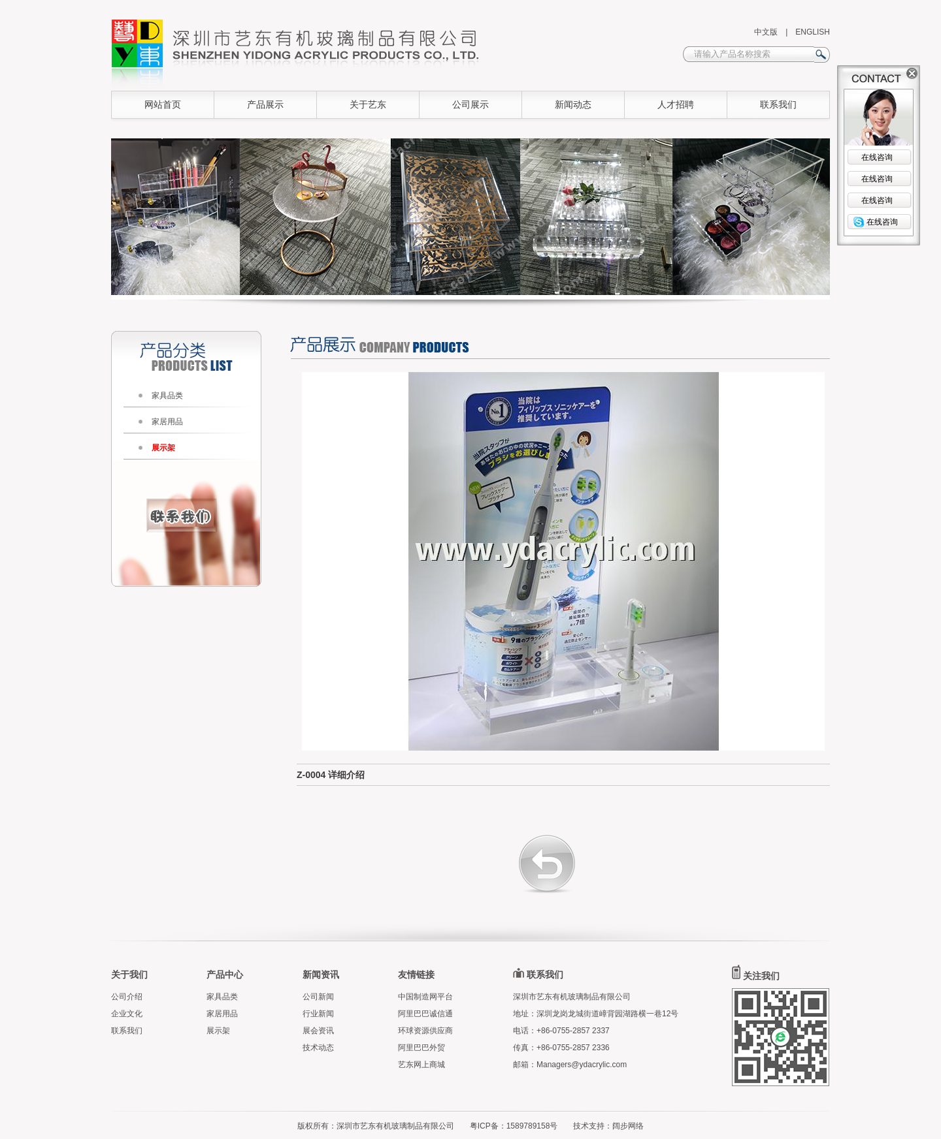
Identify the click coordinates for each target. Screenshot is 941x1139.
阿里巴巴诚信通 (425, 1013)
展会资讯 (318, 1030)
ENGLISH (812, 32)
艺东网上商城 (421, 1064)
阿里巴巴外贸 (421, 1047)
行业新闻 (318, 1013)
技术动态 (318, 1047)
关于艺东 (368, 104)
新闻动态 (573, 104)
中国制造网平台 (425, 996)
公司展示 (470, 104)
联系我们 (778, 104)
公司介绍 (126, 996)
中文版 (766, 32)
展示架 (163, 447)
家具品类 (167, 395)
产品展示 (265, 104)
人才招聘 (675, 104)
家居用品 (167, 421)
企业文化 (126, 1013)
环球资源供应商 (425, 1030)
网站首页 (162, 104)
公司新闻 (318, 996)
